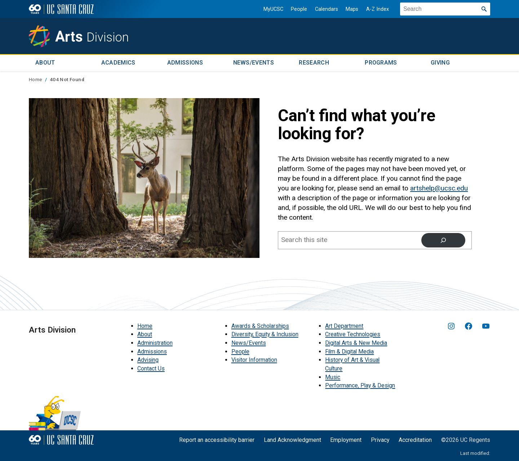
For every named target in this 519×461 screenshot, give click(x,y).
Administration (155, 342)
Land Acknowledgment (292, 439)
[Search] (443, 239)
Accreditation (415, 439)
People (298, 9)
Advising (148, 359)
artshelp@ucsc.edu (439, 187)
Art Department (344, 325)
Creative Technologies (352, 333)
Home (144, 325)
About (45, 62)
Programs (381, 62)
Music (332, 376)
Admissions (185, 62)
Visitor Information (254, 359)
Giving (440, 62)
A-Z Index (376, 9)
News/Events (253, 62)
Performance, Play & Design (360, 385)
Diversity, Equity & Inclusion (264, 333)
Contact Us (151, 368)
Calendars (325, 9)
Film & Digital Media (349, 350)
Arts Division (52, 329)
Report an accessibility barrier (216, 439)
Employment (345, 439)
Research (314, 62)
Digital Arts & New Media (356, 342)
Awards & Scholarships (260, 325)
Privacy (380, 439)
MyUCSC (272, 9)
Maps (351, 9)
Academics (118, 62)
